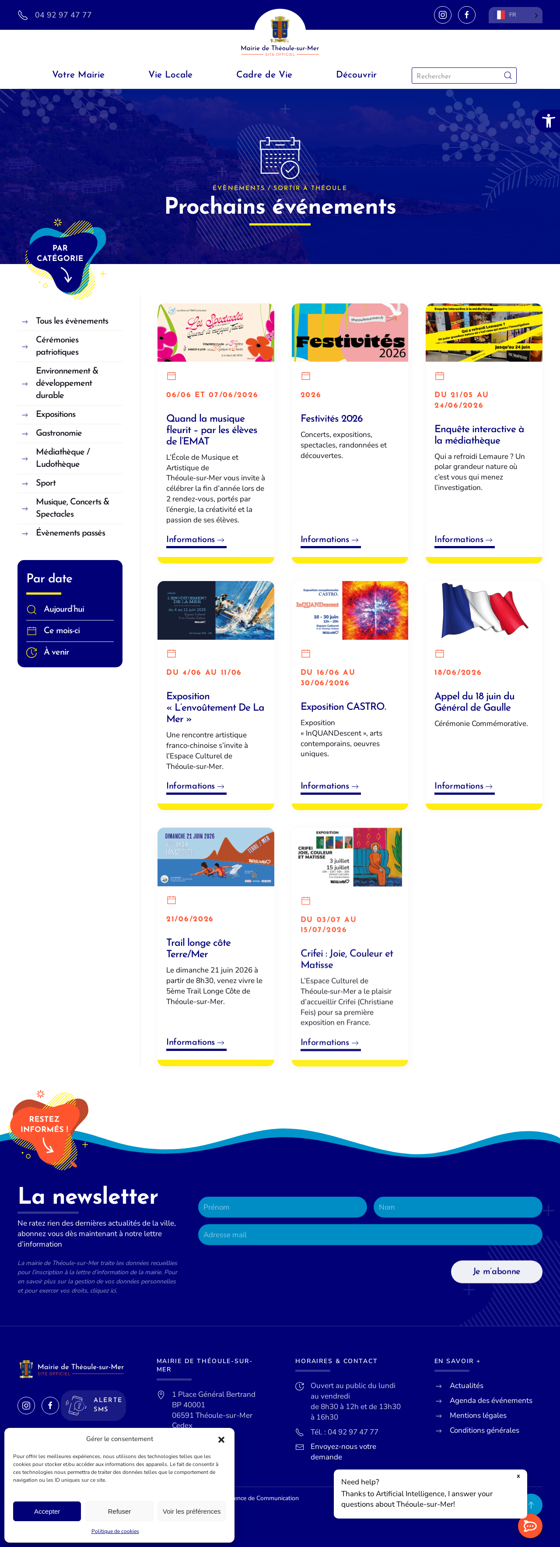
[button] (221, 1439)
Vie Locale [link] (170, 75)
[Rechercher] (464, 75)
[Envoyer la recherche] (508, 75)
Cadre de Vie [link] (264, 75)
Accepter (47, 1511)
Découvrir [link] (356, 75)
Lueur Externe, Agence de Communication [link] (242, 1498)
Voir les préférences (192, 1511)
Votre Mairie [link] (78, 75)
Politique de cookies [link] (115, 1531)
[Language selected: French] (515, 15)
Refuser (119, 1511)
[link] (547, 120)
